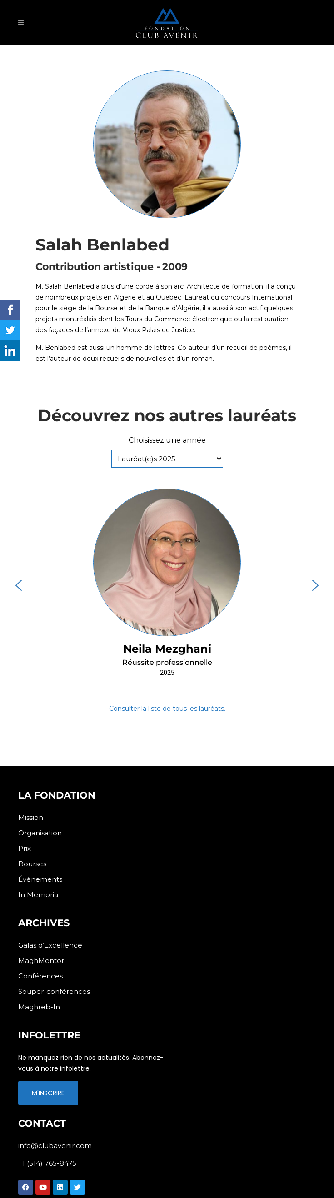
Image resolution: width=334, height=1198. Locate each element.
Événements (40, 879)
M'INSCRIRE (48, 1093)
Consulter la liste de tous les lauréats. (167, 708)
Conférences (40, 976)
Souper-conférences (54, 991)
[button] (167, 585)
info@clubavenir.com (55, 1145)
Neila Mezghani (167, 648)
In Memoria (38, 894)
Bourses (32, 863)
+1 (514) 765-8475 (47, 1163)
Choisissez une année (167, 440)
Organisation (40, 833)
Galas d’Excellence (50, 945)
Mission (30, 817)
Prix (24, 848)
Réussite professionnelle (167, 662)
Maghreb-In (39, 1007)
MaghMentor (41, 960)
